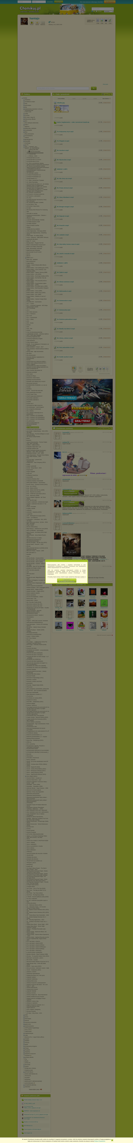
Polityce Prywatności (99, 1141)
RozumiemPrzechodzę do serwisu (66, 580)
